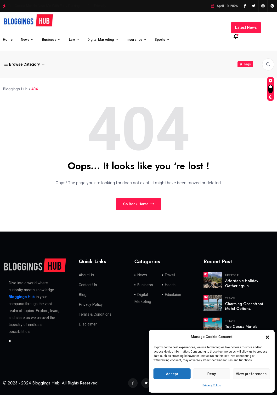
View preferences (251, 374)
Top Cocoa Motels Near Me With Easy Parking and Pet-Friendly (57, 6)
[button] (267, 337)
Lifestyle (232, 275)
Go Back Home (138, 204)
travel (230, 298)
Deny (211, 374)
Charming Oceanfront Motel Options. (244, 306)
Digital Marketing (100, 39)
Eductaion (173, 294)
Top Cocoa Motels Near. (241, 329)
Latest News (246, 27)
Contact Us (88, 285)
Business (49, 39)
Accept (172, 374)
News (25, 39)
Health (170, 285)
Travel (170, 275)
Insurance (134, 39)
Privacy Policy (212, 385)
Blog (82, 294)
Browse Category (22, 64)
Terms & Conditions (95, 314)
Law (72, 39)
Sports (160, 39)
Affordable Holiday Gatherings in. (241, 283)
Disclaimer (88, 324)
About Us (86, 275)
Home (7, 39)
